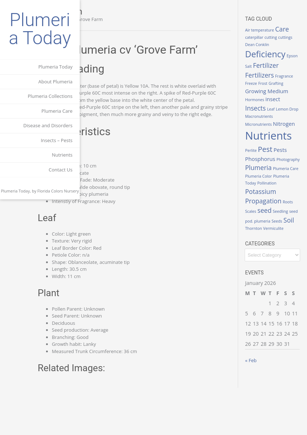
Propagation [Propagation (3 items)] (275, 250)
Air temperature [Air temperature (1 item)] (271, 27)
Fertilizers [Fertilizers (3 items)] (271, 89)
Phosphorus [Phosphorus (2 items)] (272, 187)
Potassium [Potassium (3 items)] (272, 240)
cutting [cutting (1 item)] (263, 44)
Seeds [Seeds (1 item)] (280, 277)
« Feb (263, 417)
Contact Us (60, 169)
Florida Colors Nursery (58, 191)
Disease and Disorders (47, 125)
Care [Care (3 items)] (264, 36)
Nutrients (62, 155)
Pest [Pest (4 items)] (277, 177)
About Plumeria (55, 81)
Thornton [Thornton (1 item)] (265, 284)
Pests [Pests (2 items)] (292, 178)
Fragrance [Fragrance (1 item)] (266, 97)
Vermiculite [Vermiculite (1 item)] (285, 284)
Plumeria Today (40, 29)
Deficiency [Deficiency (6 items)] (277, 61)
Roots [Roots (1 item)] (262, 261)
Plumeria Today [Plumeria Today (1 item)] (271, 225)
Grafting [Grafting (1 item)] (264, 105)
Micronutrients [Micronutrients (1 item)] (270, 144)
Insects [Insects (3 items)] (283, 122)
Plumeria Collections (50, 96)
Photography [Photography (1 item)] (269, 194)
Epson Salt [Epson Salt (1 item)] (266, 71)
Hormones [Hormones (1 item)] (289, 113)
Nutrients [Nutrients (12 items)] (280, 164)
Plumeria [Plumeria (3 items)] (270, 203)
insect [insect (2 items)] (264, 122)
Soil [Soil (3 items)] (292, 276)
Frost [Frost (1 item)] (294, 97)
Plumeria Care (56, 111)
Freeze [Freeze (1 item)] (283, 97)
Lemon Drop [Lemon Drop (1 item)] (277, 130)
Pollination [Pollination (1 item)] (267, 232)
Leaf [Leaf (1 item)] (261, 130)
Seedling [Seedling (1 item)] (265, 268)
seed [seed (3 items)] (288, 260)
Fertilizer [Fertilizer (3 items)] (270, 79)
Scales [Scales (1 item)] (274, 261)
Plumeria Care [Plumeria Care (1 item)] (270, 211)
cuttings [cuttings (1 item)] (278, 44)
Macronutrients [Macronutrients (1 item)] (271, 137)
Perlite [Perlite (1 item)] (263, 178)
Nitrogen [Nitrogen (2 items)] (268, 152)
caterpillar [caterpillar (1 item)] (282, 37)
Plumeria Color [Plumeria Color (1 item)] (270, 218)
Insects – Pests (56, 140)
